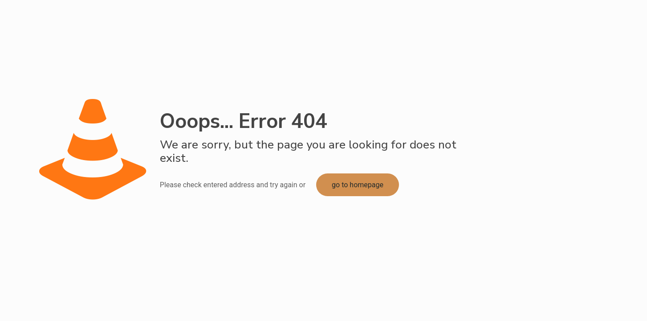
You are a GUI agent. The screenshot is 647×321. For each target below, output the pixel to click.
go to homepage (357, 185)
